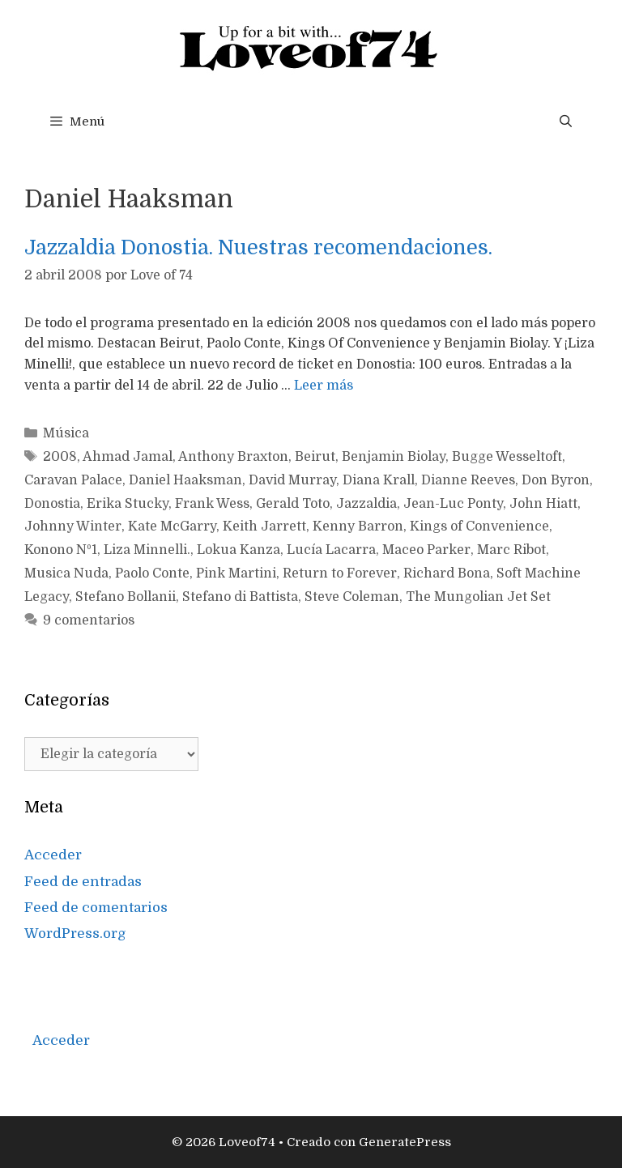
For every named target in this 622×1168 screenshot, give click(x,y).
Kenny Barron (358, 526)
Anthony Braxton (233, 457)
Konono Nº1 (60, 550)
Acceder (53, 855)
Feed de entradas (83, 881)
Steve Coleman (352, 597)
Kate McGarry (172, 526)
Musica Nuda (66, 573)
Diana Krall (379, 480)
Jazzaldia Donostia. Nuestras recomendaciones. (258, 247)
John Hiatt (543, 504)
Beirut (315, 457)
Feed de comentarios (96, 907)
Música (66, 433)
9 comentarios (88, 620)
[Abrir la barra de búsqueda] (566, 121)
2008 (60, 457)
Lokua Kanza (238, 550)
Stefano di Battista (240, 597)
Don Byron (556, 480)
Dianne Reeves (468, 480)
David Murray (292, 480)
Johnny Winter (72, 526)
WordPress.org (75, 933)
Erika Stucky (127, 504)
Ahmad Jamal (128, 457)
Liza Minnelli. (147, 550)
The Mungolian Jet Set (478, 597)
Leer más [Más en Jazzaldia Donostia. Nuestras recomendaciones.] (323, 385)
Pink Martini (236, 573)
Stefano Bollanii (125, 597)
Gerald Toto (293, 504)
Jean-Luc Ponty (453, 504)
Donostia (52, 504)
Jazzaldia (366, 504)
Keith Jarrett (264, 526)
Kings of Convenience (479, 526)
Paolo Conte (152, 573)
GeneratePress (405, 1142)
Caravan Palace (73, 480)
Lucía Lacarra (331, 550)
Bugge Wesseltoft (507, 457)
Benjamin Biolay (393, 457)
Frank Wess (212, 504)
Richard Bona (446, 573)
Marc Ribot (511, 550)
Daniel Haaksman (185, 480)
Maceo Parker (426, 550)
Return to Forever (340, 573)
